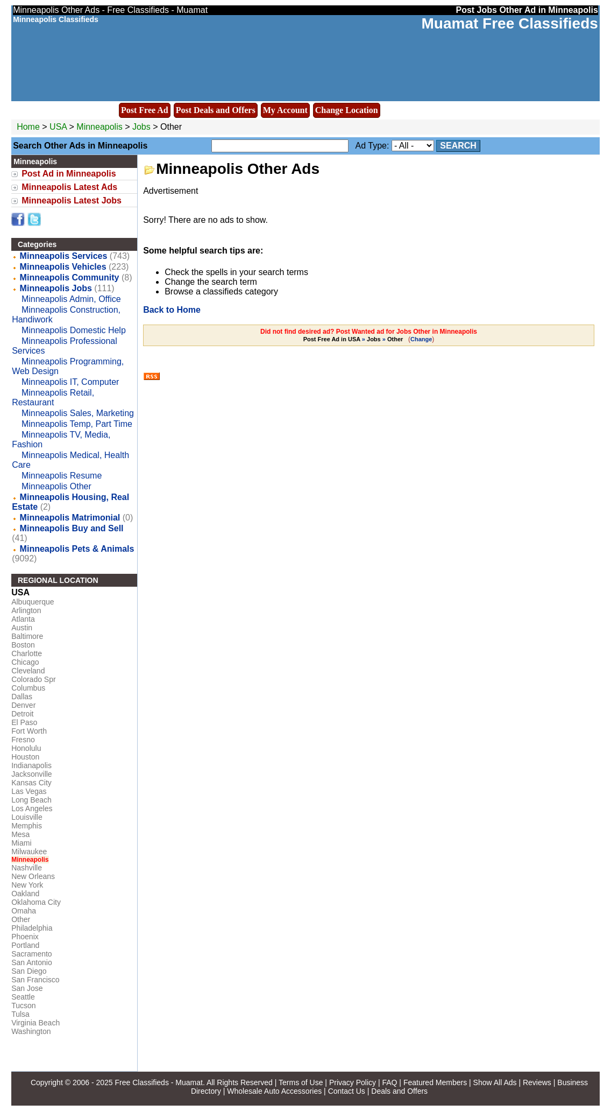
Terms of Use (301, 1082)
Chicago (25, 662)
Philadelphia (31, 928)
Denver (23, 705)
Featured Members (435, 1082)
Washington (31, 1031)
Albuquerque (32, 601)
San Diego (28, 971)
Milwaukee (29, 851)
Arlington (26, 610)
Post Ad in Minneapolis (69, 173)
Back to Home (172, 309)
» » (354, 339)
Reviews (537, 1082)
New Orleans (33, 876)
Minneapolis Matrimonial (70, 517)
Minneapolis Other (56, 486)
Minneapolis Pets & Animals (77, 548)
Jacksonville (31, 774)
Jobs (141, 126)
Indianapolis (31, 765)
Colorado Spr (33, 679)
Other (20, 919)
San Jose (26, 988)
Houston (25, 757)
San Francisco (35, 979)
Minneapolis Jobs (56, 288)
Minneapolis (100, 126)
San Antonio (31, 962)
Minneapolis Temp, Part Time (77, 423)
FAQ (389, 1082)
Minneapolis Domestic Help (74, 330)
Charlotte (26, 653)
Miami (21, 843)
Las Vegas (28, 791)
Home (28, 126)
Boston (23, 645)
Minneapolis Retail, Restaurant (53, 397)
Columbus (28, 688)
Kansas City (31, 782)
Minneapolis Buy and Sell (72, 528)
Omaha (23, 910)
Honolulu (26, 748)
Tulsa (20, 1014)
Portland (25, 945)
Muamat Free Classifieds (509, 23)
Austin (21, 627)
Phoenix (25, 936)
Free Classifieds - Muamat (159, 1082)
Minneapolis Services (64, 256)
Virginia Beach (35, 1022)
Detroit (22, 713)
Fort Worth (29, 731)
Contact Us (346, 1091)
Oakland (25, 893)
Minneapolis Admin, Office (71, 299)
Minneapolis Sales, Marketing (78, 413)
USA (58, 126)
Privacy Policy (352, 1082)
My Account (285, 110)
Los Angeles (31, 808)
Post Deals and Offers (215, 110)
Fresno (23, 739)
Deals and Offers (399, 1091)
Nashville (26, 867)
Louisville (26, 817)
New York (27, 885)
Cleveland (28, 670)
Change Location (346, 110)
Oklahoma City (36, 902)
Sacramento (31, 954)
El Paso (24, 722)
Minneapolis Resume (62, 475)
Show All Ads (495, 1082)
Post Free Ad (144, 110)
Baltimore (27, 636)
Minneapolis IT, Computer (70, 381)
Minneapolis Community (69, 277)
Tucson (23, 1005)
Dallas (21, 696)
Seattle (23, 997)
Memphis (26, 825)
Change (421, 339)
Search (458, 145)
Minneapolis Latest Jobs (72, 200)
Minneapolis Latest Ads (69, 187)
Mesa (20, 834)
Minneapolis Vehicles (63, 266)
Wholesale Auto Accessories (274, 1091)
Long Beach (31, 800)
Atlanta (23, 619)
